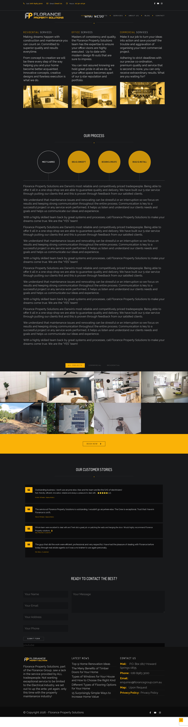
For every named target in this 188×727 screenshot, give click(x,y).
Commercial (95, 365)
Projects (102, 15)
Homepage (86, 15)
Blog (147, 15)
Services (118, 15)
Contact (160, 15)
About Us (134, 15)
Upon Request (138, 687)
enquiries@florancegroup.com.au (141, 682)
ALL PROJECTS (75, 365)
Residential (113, 365)
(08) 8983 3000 (140, 673)
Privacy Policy (149, 692)
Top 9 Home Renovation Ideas (91, 663)
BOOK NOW (92, 444)
